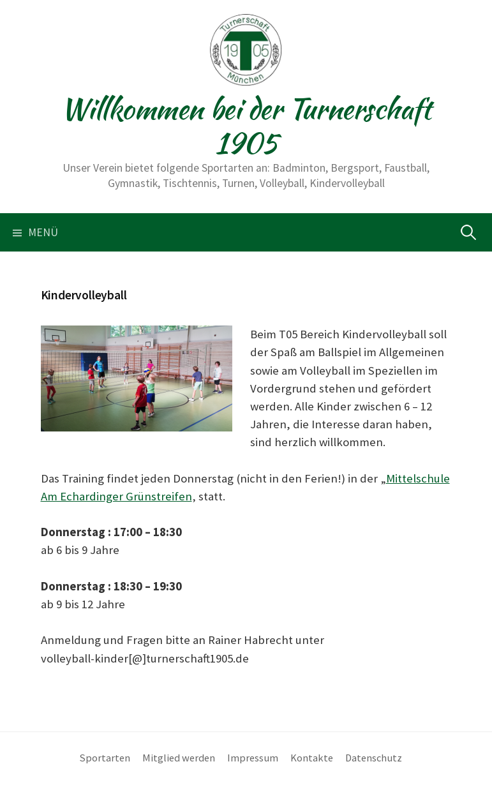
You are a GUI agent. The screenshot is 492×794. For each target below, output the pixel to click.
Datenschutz (373, 757)
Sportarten (105, 757)
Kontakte (311, 757)
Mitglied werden (178, 757)
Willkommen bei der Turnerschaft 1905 (246, 125)
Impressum (252, 757)
